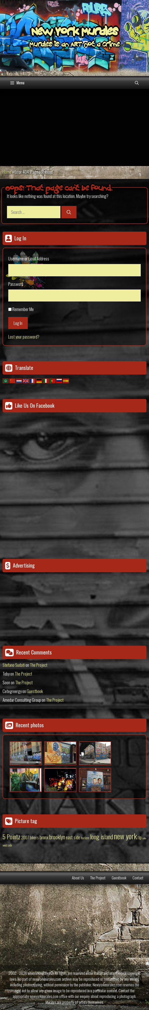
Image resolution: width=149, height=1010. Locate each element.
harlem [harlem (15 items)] (85, 837)
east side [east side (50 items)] (73, 837)
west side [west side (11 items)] (7, 845)
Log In (18, 323)
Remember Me (23, 309)
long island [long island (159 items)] (101, 836)
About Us (78, 877)
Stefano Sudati (14, 665)
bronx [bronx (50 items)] (44, 837)
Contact (138, 877)
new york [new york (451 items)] (125, 835)
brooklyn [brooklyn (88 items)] (57, 837)
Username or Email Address (28, 258)
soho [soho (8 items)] (144, 838)
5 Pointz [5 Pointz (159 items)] (11, 836)
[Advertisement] (74, 127)
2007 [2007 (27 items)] (25, 837)
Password (15, 284)
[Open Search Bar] (136, 82)
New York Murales (74, 32)
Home (7, 172)
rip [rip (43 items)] (140, 837)
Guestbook (35, 691)
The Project (38, 665)
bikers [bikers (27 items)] (34, 837)
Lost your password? (23, 336)
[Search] (68, 212)
